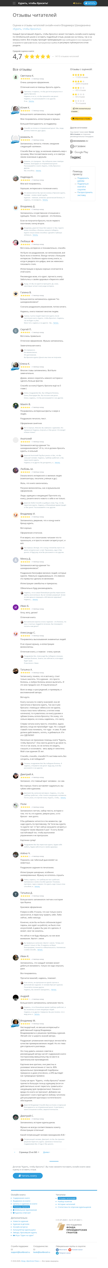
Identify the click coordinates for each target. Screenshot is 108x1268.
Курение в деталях (21, 1224)
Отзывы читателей (67, 1198)
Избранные (81, 118)
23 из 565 (28, 1152)
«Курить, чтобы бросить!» (27, 28)
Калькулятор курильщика (24, 1230)
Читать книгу (28, 1175)
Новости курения (20, 1221)
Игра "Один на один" (23, 1235)
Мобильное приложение (25, 1210)
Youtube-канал (75, 1250)
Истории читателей (66, 1204)
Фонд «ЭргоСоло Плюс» (30, 1261)
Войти (77, 3)
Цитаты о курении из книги (25, 1204)
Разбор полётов (65, 1201)
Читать (90, 3)
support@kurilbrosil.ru (20, 1252)
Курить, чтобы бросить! (33, 3)
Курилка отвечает (22, 1213)
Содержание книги (21, 1198)
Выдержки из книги (21, 1201)
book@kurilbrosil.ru (41, 1252)
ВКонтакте (61, 1250)
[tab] (82, 76)
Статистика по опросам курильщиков (74, 1207)
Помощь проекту (21, 1207)
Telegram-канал (63, 1253)
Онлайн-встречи (20, 1227)
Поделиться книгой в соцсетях (83, 186)
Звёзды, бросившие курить (25, 1232)
